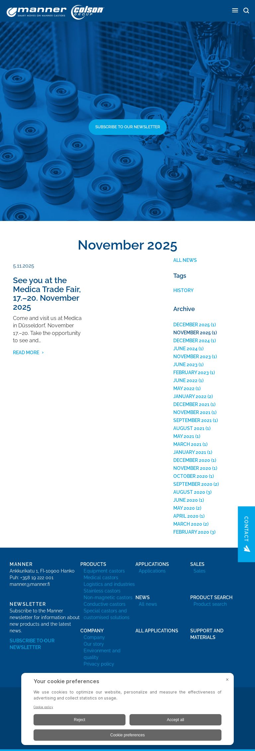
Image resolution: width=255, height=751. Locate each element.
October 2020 (190, 476)
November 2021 (192, 412)
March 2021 (187, 444)
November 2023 (192, 356)
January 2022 (190, 396)
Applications (152, 571)
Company (94, 637)
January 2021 (189, 452)
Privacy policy (99, 664)
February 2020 (191, 532)
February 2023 (191, 372)
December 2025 (191, 324)
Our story (94, 644)
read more (26, 352)
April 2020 (186, 516)
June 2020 (185, 500)
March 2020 (187, 524)
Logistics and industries (109, 584)
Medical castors (101, 577)
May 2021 (183, 436)
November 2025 (192, 332)
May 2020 (184, 508)
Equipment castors (104, 571)
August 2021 (189, 428)
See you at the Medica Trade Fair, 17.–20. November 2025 (47, 293)
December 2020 (191, 460)
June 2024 (185, 348)
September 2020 (192, 484)
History (183, 290)
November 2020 (192, 468)
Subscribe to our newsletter (127, 127)
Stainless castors (102, 590)
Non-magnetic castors (108, 597)
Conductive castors (105, 604)
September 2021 (192, 420)
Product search (210, 604)
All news (185, 260)
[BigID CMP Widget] (127, 710)
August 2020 (189, 492)
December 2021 (191, 404)
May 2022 (184, 388)
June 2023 (185, 364)
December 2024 (191, 340)
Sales (200, 571)
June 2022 (185, 380)
